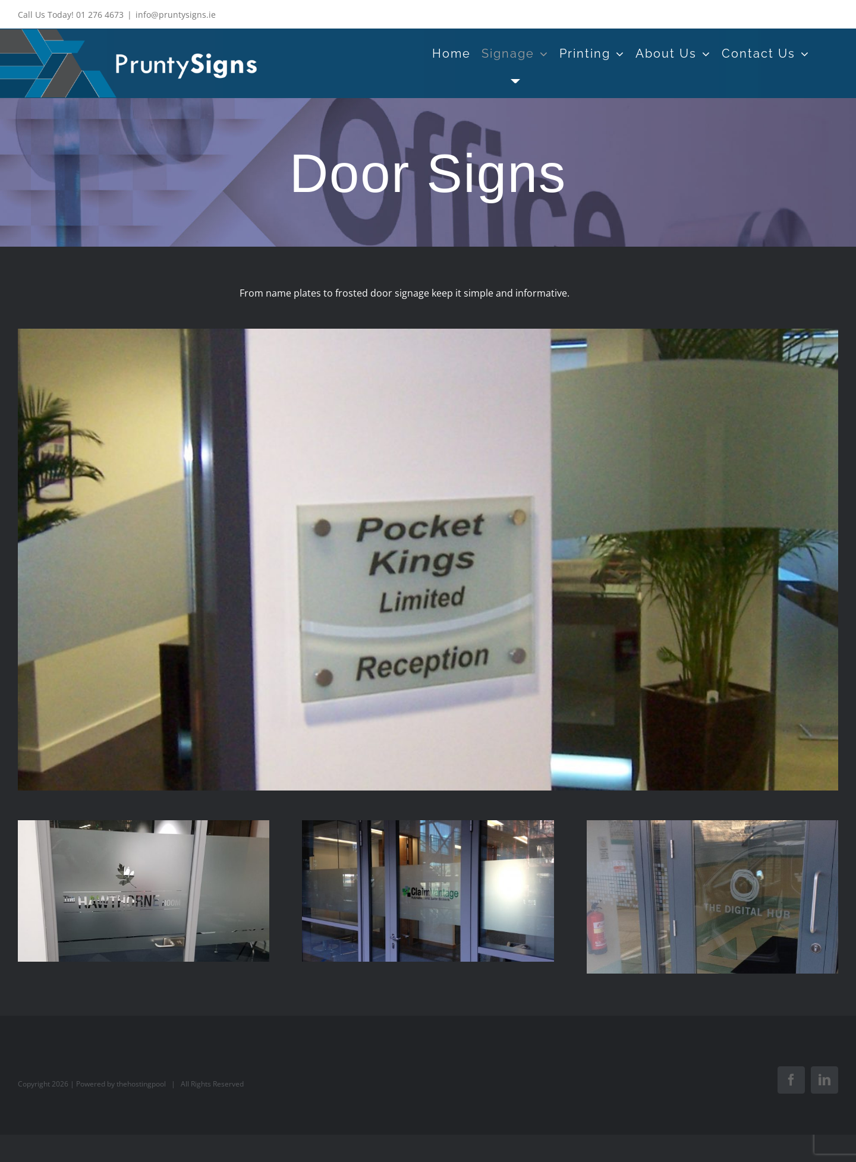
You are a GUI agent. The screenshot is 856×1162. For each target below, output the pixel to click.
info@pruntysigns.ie (176, 14)
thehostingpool (141, 1084)
